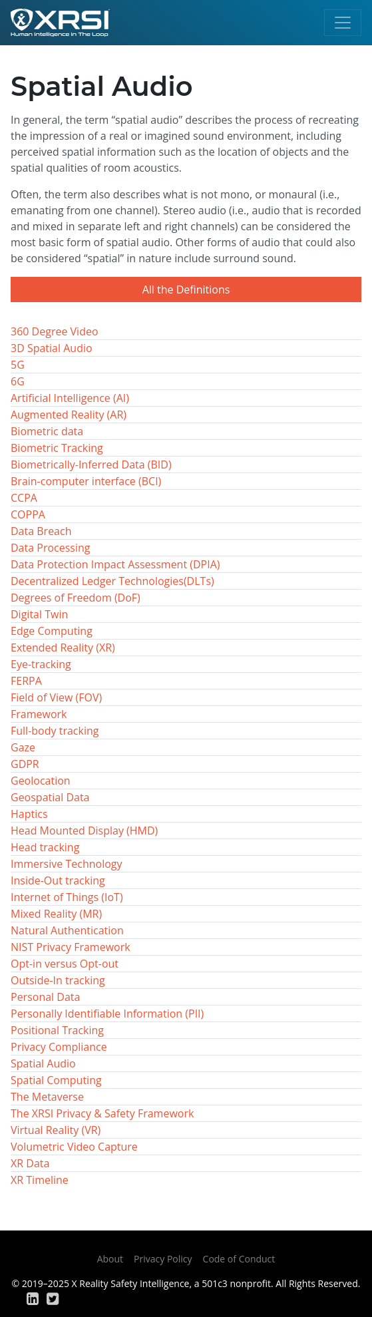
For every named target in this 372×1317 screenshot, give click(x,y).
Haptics (29, 814)
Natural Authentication (67, 930)
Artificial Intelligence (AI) (70, 398)
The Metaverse (47, 1096)
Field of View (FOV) (56, 697)
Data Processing (50, 547)
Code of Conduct (239, 1258)
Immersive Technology (66, 863)
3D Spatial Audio (52, 348)
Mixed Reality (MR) (56, 913)
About (110, 1258)
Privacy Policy (163, 1258)
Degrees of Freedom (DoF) (75, 597)
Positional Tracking (57, 1030)
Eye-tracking (41, 664)
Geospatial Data (50, 797)
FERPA (26, 680)
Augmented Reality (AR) (68, 414)
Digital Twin (39, 614)
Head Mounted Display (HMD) (84, 830)
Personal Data (45, 997)
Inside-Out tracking (58, 880)
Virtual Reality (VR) (55, 1130)
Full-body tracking (54, 730)
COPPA (28, 514)
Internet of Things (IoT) (67, 897)
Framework (39, 714)
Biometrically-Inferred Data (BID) (91, 464)
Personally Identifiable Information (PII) (107, 1013)
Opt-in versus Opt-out (64, 963)
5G (18, 364)
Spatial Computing (56, 1080)
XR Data (30, 1163)
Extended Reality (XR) (63, 647)
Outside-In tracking (58, 980)
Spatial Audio (43, 1063)
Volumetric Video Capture (74, 1146)
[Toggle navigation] (342, 22)
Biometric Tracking (57, 448)
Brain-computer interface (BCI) (86, 481)
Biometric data (47, 431)
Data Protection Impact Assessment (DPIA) (115, 564)
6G (18, 381)
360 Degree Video (54, 331)
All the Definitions (186, 289)
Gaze (23, 747)
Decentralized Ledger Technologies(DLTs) (112, 581)
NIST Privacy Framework (70, 947)
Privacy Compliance (59, 1046)
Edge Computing (52, 631)
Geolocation (41, 780)
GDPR (25, 764)
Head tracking (45, 847)
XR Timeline (40, 1180)
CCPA (24, 497)
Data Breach (41, 531)
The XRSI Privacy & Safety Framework (102, 1113)
